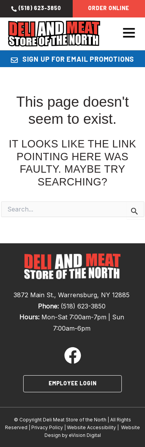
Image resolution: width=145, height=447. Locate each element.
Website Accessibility (91, 427)
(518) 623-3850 (83, 306)
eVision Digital (85, 435)
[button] (129, 34)
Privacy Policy (47, 427)
